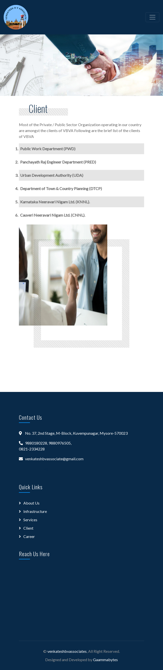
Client (28, 528)
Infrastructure (35, 511)
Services (30, 519)
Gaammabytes (105, 659)
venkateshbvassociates (67, 651)
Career (29, 536)
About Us (31, 503)
